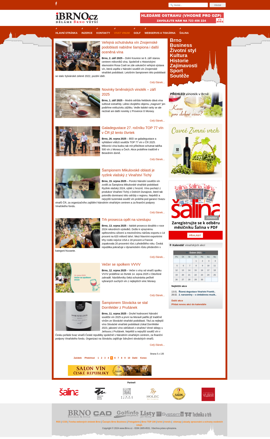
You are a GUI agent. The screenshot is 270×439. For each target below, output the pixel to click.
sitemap (177, 422)
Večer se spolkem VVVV (121, 264)
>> (203, 252)
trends (167, 422)
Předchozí (90, 358)
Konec (143, 358)
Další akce (177, 300)
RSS (58, 422)
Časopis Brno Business (114, 422)
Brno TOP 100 (149, 422)
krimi (160, 422)
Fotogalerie (134, 422)
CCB (64, 422)
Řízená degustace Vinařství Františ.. (197, 291)
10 (129, 358)
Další (134, 358)
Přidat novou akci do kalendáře (189, 304)
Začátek (78, 358)
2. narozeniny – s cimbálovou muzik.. (197, 295)
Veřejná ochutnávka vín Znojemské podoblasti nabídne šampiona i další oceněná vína (130, 47)
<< (187, 252)
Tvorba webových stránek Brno (85, 422)
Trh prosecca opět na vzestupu (126, 220)
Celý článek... (157, 82)
